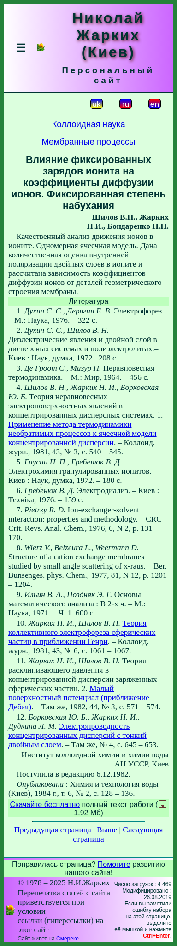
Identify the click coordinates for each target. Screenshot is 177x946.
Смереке (67, 938)
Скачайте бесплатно (45, 804)
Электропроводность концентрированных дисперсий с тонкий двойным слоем (77, 735)
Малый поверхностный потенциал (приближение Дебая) (78, 697)
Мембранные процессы (88, 141)
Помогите (114, 864)
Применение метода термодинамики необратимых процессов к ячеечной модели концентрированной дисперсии (82, 433)
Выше (107, 829)
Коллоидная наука (88, 124)
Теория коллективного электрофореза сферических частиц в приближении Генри (82, 632)
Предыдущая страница (52, 829)
